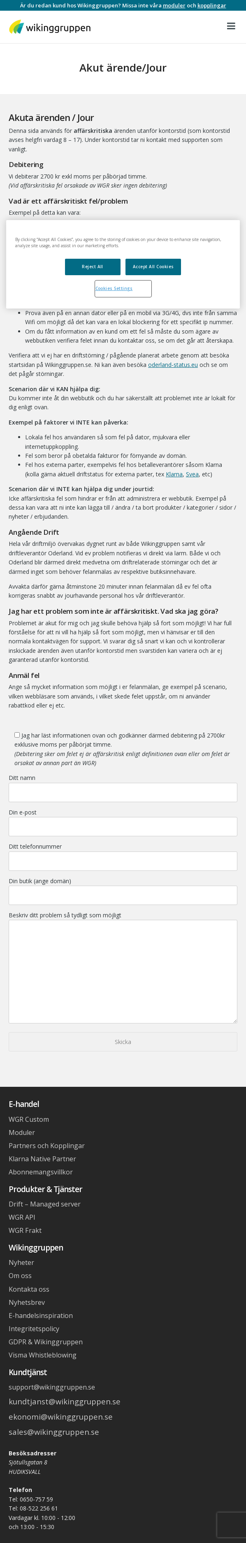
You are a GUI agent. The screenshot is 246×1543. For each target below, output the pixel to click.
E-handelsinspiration (41, 1315)
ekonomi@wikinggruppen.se (61, 1416)
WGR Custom (29, 1119)
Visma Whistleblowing (43, 1355)
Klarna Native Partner (42, 1158)
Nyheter (21, 1262)
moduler (174, 5)
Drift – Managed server (45, 1204)
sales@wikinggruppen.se (54, 1432)
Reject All (92, 266)
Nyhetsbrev (27, 1302)
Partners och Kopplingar (47, 1145)
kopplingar (211, 5)
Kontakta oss (29, 1289)
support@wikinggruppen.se (52, 1387)
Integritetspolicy (34, 1328)
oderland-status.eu (173, 365)
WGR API (22, 1217)
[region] (123, 264)
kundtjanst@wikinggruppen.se (65, 1401)
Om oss (20, 1275)
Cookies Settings (114, 288)
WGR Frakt (25, 1230)
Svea (192, 474)
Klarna (174, 474)
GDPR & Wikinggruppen (46, 1341)
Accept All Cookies (153, 266)
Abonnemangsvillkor (41, 1171)
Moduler (22, 1132)
